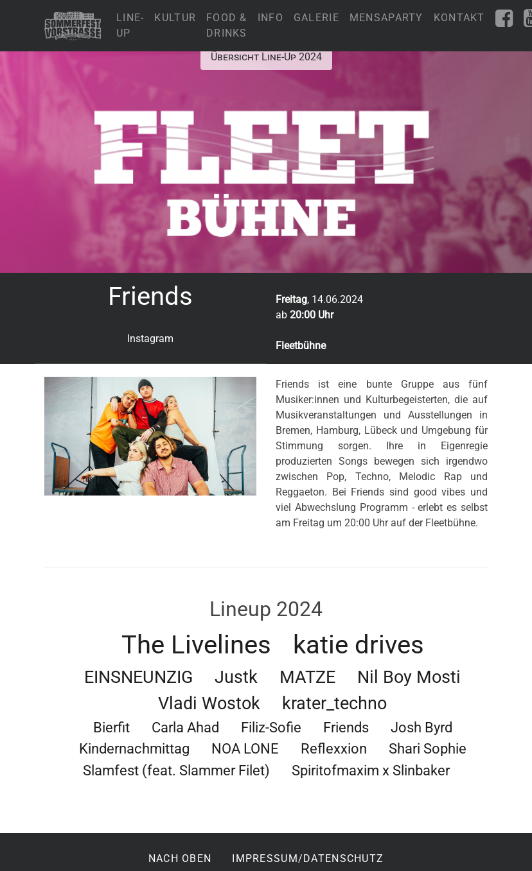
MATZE (307, 677)
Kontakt (459, 18)
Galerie (316, 18)
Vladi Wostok (209, 703)
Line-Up (130, 25)
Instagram (150, 338)
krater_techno (334, 703)
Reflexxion (334, 748)
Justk (236, 677)
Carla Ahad (185, 727)
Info (270, 18)
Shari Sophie (427, 748)
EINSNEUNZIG (138, 677)
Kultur (175, 18)
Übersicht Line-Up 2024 (266, 57)
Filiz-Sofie (271, 727)
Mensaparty (386, 18)
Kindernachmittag (134, 748)
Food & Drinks (226, 25)
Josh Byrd (421, 727)
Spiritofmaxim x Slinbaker (371, 770)
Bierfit (111, 727)
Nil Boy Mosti (409, 677)
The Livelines (196, 645)
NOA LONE (245, 748)
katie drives (358, 645)
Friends (346, 727)
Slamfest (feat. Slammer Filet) (176, 770)
